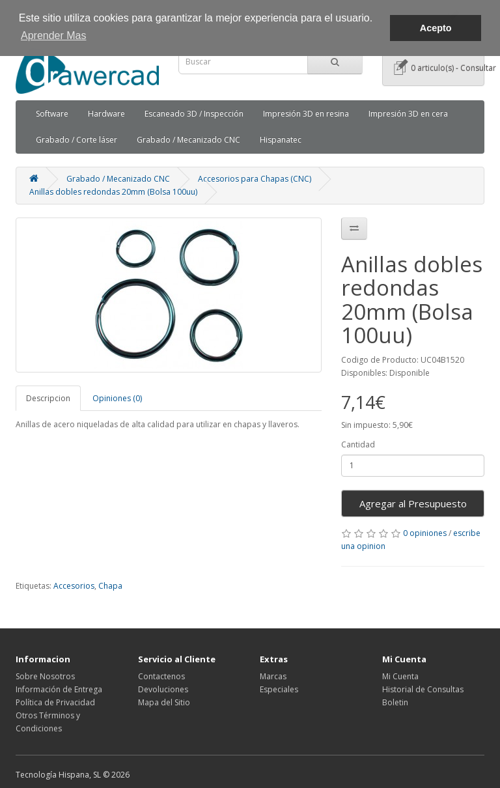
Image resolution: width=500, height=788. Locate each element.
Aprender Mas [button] (54, 35)
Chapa (110, 585)
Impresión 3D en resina (306, 113)
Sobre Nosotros (45, 676)
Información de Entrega (59, 689)
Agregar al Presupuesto (413, 503)
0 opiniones (425, 533)
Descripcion (48, 398)
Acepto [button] (436, 28)
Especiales (279, 689)
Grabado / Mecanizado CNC (188, 139)
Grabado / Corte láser (76, 139)
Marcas (273, 676)
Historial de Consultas (423, 689)
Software (52, 113)
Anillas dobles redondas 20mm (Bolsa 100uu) (113, 191)
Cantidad (358, 444)
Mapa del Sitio (164, 702)
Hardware (106, 113)
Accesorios (73, 585)
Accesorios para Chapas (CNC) (254, 178)
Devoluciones (163, 689)
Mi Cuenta (400, 676)
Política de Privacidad (55, 702)
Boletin (395, 702)
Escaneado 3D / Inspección (194, 113)
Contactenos (161, 676)
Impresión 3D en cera (408, 113)
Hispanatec (280, 139)
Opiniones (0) (117, 398)
